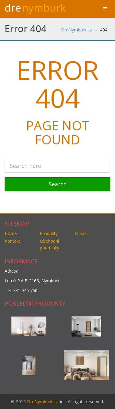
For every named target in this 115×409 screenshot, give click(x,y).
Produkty (49, 233)
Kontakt (12, 241)
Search (58, 184)
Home (11, 233)
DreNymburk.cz (42, 401)
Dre (35, 8)
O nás (81, 233)
